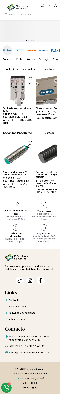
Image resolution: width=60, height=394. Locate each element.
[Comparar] (43, 6)
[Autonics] (31, 50)
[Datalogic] (44, 50)
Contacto (14, 300)
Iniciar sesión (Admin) (30, 378)
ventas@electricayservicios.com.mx (29, 352)
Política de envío (18, 306)
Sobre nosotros (17, 319)
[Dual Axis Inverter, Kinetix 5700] (18, 90)
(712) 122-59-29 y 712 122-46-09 (26, 346)
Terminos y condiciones (22, 313)
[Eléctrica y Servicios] (17, 6)
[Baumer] (7, 50)
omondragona (30, 387)
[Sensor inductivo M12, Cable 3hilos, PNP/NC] (18, 154)
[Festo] (19, 50)
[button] (49, 6)
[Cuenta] (55, 6)
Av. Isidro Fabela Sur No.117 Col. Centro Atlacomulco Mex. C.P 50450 (29, 338)
